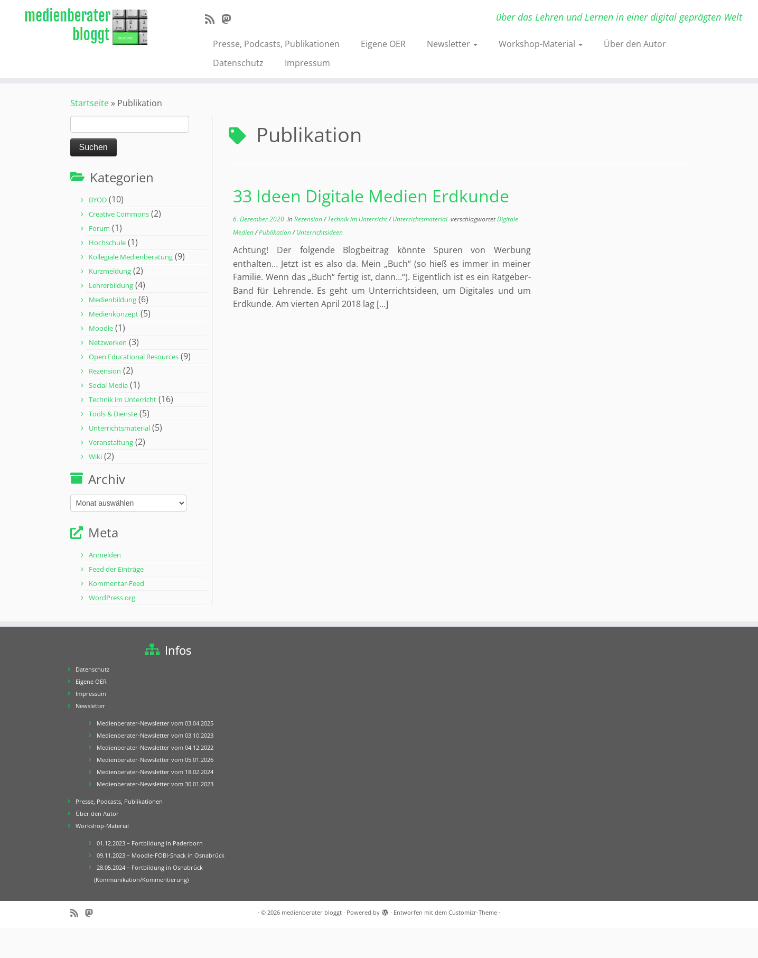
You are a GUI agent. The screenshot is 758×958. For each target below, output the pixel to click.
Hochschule (107, 242)
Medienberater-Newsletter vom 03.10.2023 (155, 735)
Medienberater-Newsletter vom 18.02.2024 (155, 772)
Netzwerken (108, 342)
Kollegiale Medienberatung (131, 257)
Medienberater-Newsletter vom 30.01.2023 (155, 784)
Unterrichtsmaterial (119, 428)
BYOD (98, 199)
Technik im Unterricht (122, 399)
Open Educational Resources (134, 356)
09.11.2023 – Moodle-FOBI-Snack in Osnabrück (160, 855)
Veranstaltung (111, 442)
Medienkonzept (113, 314)
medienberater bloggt (312, 912)
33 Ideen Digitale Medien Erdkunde (371, 195)
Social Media (108, 385)
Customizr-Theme (472, 912)
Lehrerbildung (111, 285)
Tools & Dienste (113, 413)
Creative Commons (119, 214)
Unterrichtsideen (319, 232)
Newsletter (452, 44)
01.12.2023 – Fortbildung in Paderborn (150, 843)
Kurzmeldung (110, 271)
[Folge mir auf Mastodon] (229, 19)
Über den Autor (635, 44)
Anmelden (105, 555)
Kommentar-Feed (116, 583)
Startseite (89, 103)
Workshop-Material (541, 44)
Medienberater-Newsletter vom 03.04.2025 (155, 723)
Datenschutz (238, 63)
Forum (99, 228)
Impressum (307, 63)
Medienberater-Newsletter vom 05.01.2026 (155, 760)
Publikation (276, 232)
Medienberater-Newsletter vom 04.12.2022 (155, 747)
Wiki (95, 456)
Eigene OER (383, 44)
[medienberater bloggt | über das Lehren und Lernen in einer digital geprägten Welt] (87, 27)
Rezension (105, 371)
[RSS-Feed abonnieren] (213, 19)
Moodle (101, 328)
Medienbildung (112, 299)
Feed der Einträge (116, 569)
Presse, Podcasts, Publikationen (276, 44)
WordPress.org (112, 597)
